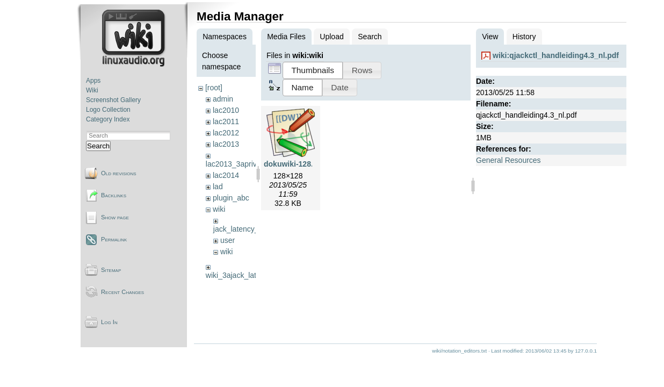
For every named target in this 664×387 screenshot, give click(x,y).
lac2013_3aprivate (236, 164)
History (524, 36)
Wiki (92, 90)
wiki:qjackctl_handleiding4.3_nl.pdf (556, 55)
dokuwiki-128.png (295, 164)
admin (223, 99)
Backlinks (113, 195)
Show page (115, 217)
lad (218, 186)
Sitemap (111, 270)
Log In (109, 322)
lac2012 (226, 132)
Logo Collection (108, 109)
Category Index (107, 119)
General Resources (508, 160)
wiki (219, 209)
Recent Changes (122, 292)
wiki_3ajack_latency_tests (249, 275)
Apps (93, 80)
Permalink (114, 239)
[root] (213, 87)
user (227, 240)
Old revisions (118, 173)
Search (98, 146)
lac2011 (226, 121)
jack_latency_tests (244, 229)
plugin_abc (231, 198)
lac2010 (226, 110)
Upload (331, 36)
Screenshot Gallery (113, 100)
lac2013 (226, 144)
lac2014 (226, 175)
